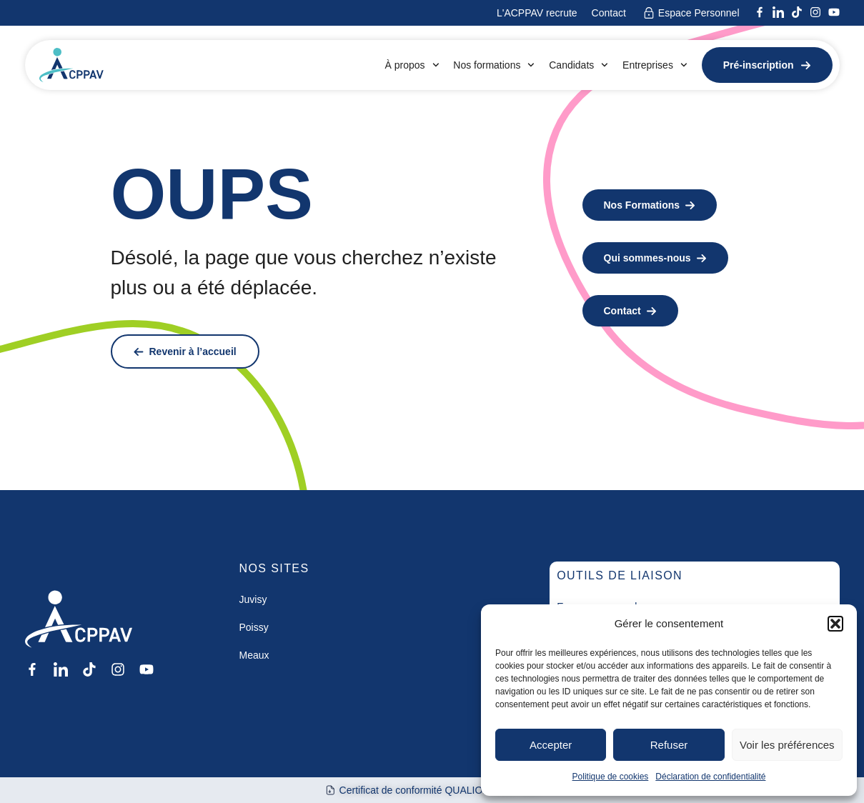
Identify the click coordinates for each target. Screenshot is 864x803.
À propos (411, 65)
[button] (835, 624)
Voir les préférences (787, 745)
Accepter (551, 745)
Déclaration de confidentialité (710, 777)
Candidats (578, 65)
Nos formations (494, 65)
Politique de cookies (610, 777)
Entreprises (654, 65)
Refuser (669, 745)
